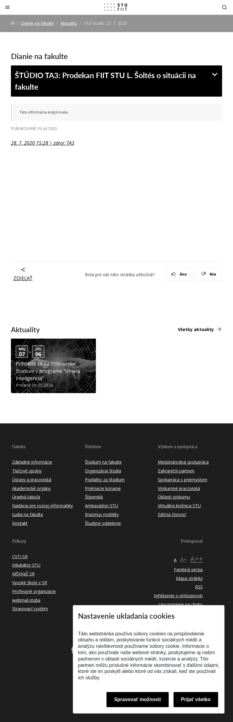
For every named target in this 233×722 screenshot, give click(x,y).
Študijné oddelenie (103, 523)
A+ (183, 559)
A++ (196, 559)
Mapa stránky (189, 578)
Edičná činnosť (172, 514)
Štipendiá (94, 497)
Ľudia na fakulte (27, 514)
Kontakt (20, 523)
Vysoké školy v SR (29, 582)
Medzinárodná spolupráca (183, 462)
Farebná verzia (188, 569)
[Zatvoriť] (7, 7)
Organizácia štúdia (103, 471)
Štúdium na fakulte (103, 462)
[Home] (13, 23)
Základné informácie (32, 462)
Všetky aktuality (196, 329)
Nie (209, 274)
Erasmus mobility (102, 514)
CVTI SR (20, 556)
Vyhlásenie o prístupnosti (178, 595)
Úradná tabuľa (26, 497)
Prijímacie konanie (103, 488)
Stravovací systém (30, 608)
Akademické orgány (31, 488)
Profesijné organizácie (34, 591)
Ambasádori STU (101, 505)
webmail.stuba (26, 600)
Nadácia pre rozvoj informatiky (42, 505)
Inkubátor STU (26, 565)
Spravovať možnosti (137, 699)
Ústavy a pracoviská (31, 479)
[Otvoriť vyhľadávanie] (224, 7)
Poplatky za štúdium (105, 479)
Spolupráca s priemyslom (182, 479)
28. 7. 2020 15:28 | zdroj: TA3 (42, 143)
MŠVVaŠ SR (23, 574)
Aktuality (68, 23)
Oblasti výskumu (174, 497)
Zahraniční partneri (176, 471)
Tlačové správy (27, 471)
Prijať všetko (196, 699)
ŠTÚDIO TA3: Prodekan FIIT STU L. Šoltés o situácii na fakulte (105, 81)
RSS (199, 587)
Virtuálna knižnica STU (179, 505)
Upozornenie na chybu (181, 604)
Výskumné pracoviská (179, 488)
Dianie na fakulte (37, 23)
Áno (179, 274)
